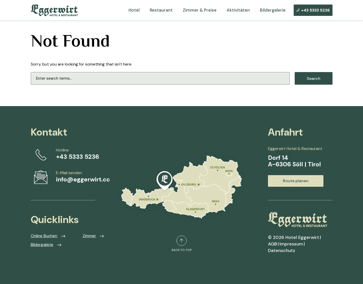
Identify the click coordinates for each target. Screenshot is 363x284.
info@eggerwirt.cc (83, 179)
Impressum (291, 244)
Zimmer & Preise (200, 10)
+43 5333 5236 (313, 10)
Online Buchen (44, 235)
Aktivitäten (238, 10)
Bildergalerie (273, 10)
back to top (182, 244)
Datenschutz (281, 250)
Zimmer (89, 235)
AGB (272, 244)
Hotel (134, 10)
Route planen (296, 180)
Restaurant (161, 10)
